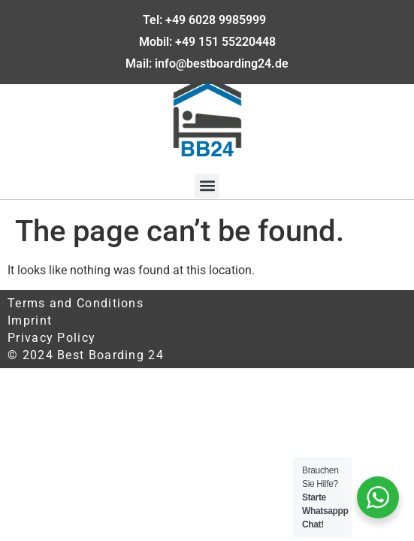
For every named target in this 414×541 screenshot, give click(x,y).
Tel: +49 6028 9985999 (207, 20)
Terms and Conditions (76, 303)
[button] (207, 186)
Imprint (30, 320)
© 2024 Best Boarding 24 (86, 355)
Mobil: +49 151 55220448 (207, 42)
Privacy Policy (51, 338)
